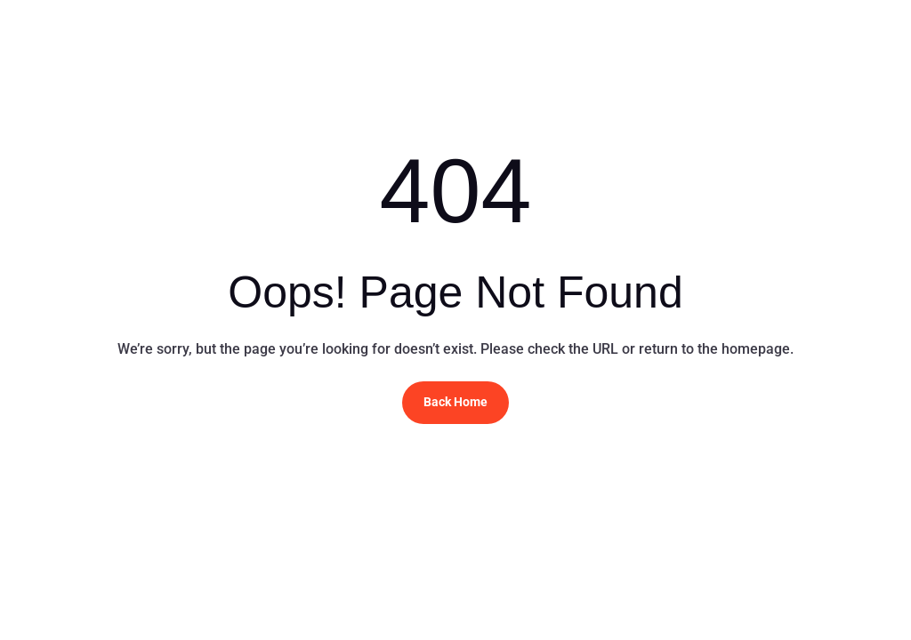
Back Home (455, 402)
